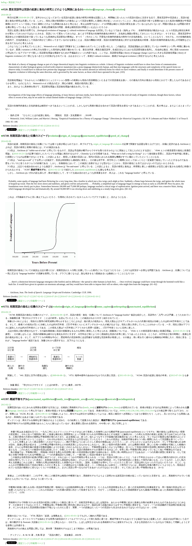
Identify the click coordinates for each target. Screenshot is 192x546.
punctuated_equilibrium (95, 135)
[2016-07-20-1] (52, 296)
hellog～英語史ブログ (11, 2)
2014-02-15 (6, 312)
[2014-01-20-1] (80, 539)
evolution (88, 9)
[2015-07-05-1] (38, 126)
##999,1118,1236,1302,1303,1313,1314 (137, 411)
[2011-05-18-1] (125, 375)
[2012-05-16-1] (45, 522)
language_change (104, 9)
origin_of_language (70, 135)
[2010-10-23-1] (19, 154)
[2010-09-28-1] (24, 17)
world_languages (96, 399)
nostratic (111, 399)
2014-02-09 (6, 141)
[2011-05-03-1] (71, 516)
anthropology (120, 306)
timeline (90, 306)
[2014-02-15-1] (80, 296)
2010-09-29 (6, 15)
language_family (16, 411)
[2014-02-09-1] (58, 315)
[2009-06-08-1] (58, 375)
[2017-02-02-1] (38, 296)
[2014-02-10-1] (93, 296)
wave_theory (114, 407)
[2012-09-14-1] (43, 414)
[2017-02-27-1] (25, 296)
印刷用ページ (37, 130)
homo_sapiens (103, 306)
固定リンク (23, 130)
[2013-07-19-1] (176, 375)
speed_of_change (119, 135)
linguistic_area (78, 399)
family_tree (62, 399)
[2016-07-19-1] (66, 296)
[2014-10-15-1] (52, 126)
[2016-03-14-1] (25, 126)
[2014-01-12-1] (93, 539)
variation (119, 9)
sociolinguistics (126, 399)
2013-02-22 (6, 404)
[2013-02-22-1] (55, 170)
